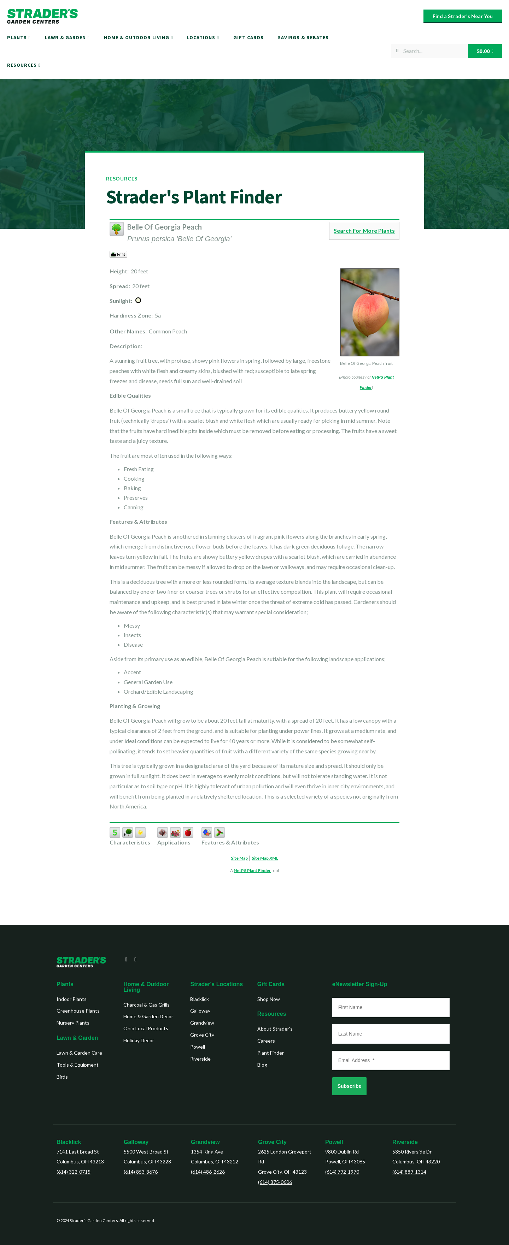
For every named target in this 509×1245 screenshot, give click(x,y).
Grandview (205, 1142)
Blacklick (69, 1142)
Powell (334, 1142)
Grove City (272, 1142)
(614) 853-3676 (141, 1172)
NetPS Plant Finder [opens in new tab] (252, 870)
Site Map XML (265, 858)
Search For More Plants (364, 230)
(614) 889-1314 (409, 1172)
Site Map (239, 858)
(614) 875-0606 (275, 1182)
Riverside (405, 1142)
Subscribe (350, 1086)
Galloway (136, 1142)
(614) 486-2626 (208, 1172)
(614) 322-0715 (73, 1172)
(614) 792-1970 (342, 1172)
